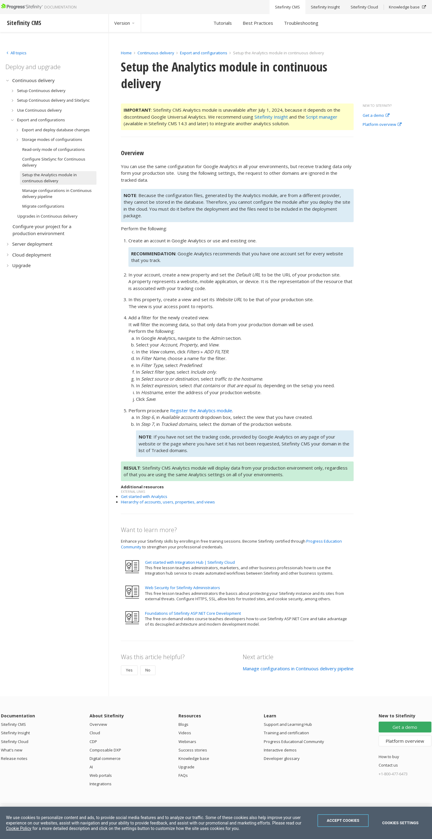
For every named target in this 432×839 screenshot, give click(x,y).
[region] (216, 823)
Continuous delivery (155, 53)
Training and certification (286, 732)
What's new (11, 750)
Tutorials (222, 23)
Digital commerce (105, 758)
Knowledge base (193, 758)
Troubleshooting (301, 23)
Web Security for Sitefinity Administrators (182, 587)
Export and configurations (203, 53)
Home (126, 53)
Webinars (187, 741)
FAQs (183, 775)
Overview (98, 724)
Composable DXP (105, 750)
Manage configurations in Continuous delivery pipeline (298, 668)
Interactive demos (280, 750)
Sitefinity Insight (271, 117)
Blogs (183, 724)
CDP (93, 741)
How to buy (389, 756)
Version (124, 23)
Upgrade (186, 767)
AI (91, 767)
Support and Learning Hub (288, 724)
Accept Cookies (343, 820)
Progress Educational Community (294, 741)
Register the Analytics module (201, 410)
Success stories (192, 750)
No (147, 670)
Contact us (388, 765)
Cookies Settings (400, 823)
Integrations (101, 783)
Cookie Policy (18, 828)
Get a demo (376, 115)
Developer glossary (282, 758)
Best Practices (258, 23)
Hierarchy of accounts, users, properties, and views (168, 502)
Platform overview (382, 124)
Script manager (321, 117)
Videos (184, 732)
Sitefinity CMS (13, 724)
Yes (129, 670)
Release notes (14, 758)
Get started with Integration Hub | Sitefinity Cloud (190, 562)
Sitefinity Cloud (14, 741)
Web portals (101, 775)
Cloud (95, 732)
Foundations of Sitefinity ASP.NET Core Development (193, 613)
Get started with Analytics (144, 496)
